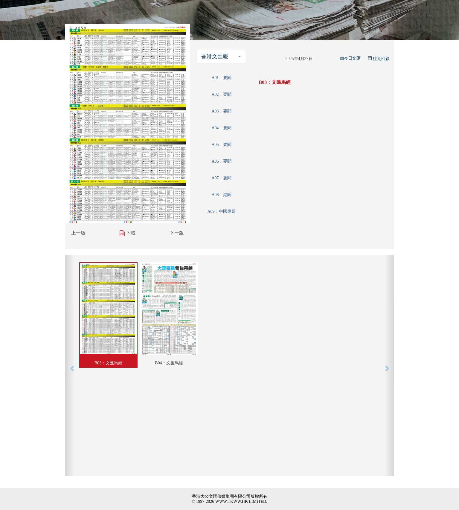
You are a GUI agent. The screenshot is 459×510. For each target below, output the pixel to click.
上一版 (78, 232)
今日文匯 (350, 58)
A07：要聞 (221, 178)
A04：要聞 (221, 128)
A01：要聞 (221, 78)
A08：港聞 (221, 194)
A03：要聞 (221, 111)
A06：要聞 (221, 161)
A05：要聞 (221, 144)
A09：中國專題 (221, 211)
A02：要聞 (221, 94)
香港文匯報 (214, 56)
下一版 (177, 232)
